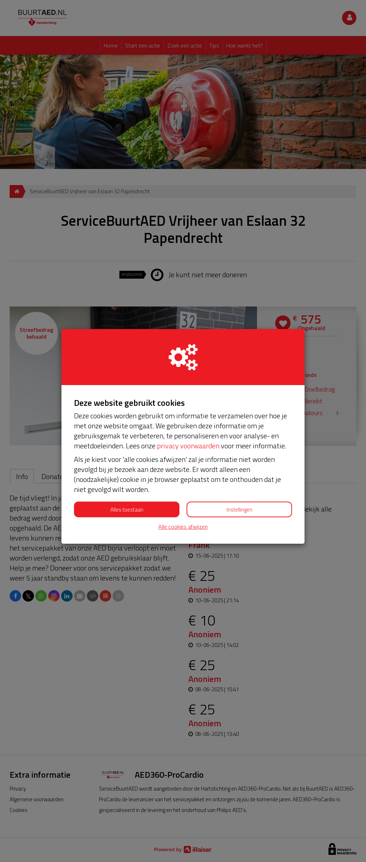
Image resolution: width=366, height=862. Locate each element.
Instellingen (239, 509)
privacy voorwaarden (188, 445)
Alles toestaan (126, 509)
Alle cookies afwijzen (183, 527)
